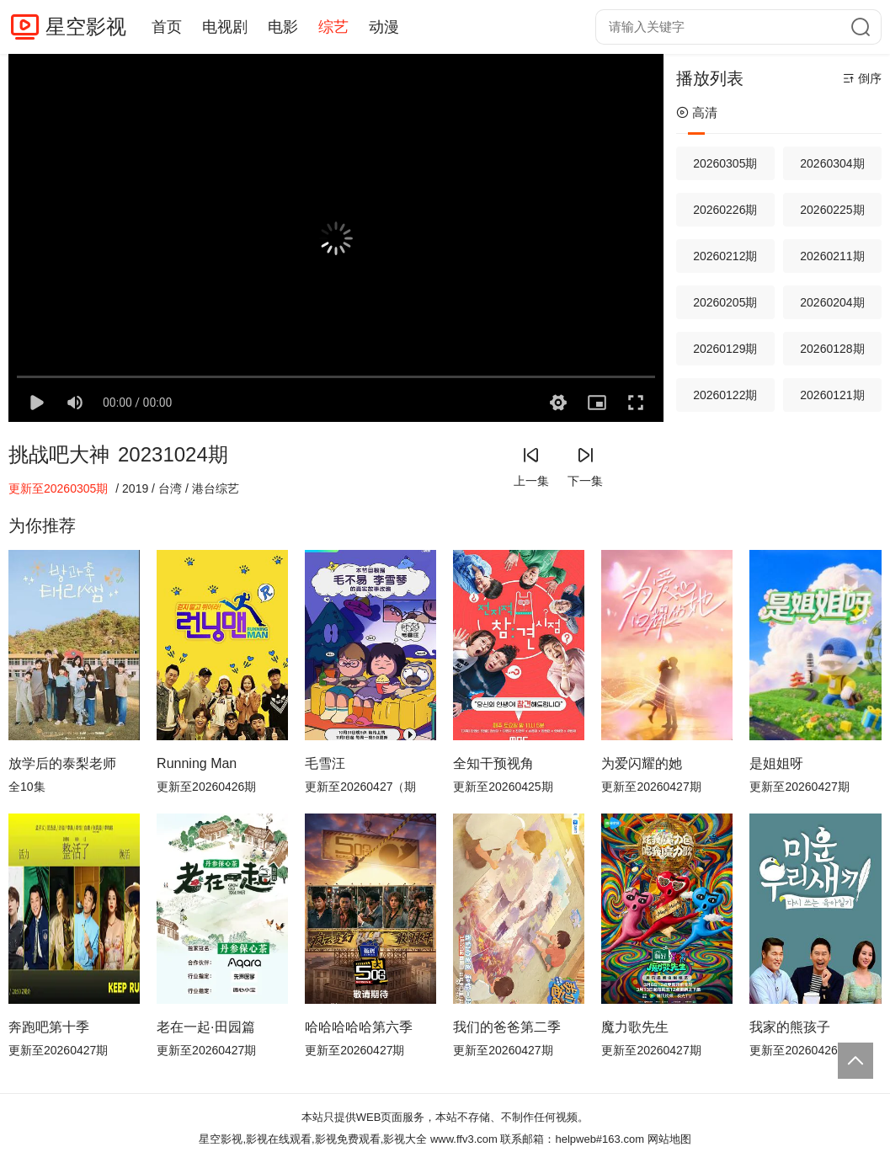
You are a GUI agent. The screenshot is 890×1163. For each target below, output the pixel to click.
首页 (167, 27)
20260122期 (725, 395)
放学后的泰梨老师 (62, 763)
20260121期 (832, 395)
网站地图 (669, 1139)
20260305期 (725, 163)
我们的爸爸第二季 (507, 1027)
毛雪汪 (325, 763)
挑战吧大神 (58, 454)
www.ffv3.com (464, 1139)
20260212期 (725, 256)
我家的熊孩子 (789, 1027)
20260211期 (832, 256)
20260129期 (725, 348)
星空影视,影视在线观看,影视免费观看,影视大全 (313, 1139)
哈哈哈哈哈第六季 (359, 1027)
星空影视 (85, 26)
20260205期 (725, 302)
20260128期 (832, 348)
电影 (283, 27)
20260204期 (832, 302)
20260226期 (725, 209)
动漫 (384, 27)
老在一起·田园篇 (205, 1027)
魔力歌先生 (635, 1027)
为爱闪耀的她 (641, 763)
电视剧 (225, 27)
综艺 (333, 27)
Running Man (197, 763)
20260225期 (832, 209)
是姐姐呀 (776, 763)
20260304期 (832, 163)
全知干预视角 (493, 763)
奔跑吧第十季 (48, 1027)
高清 (696, 112)
